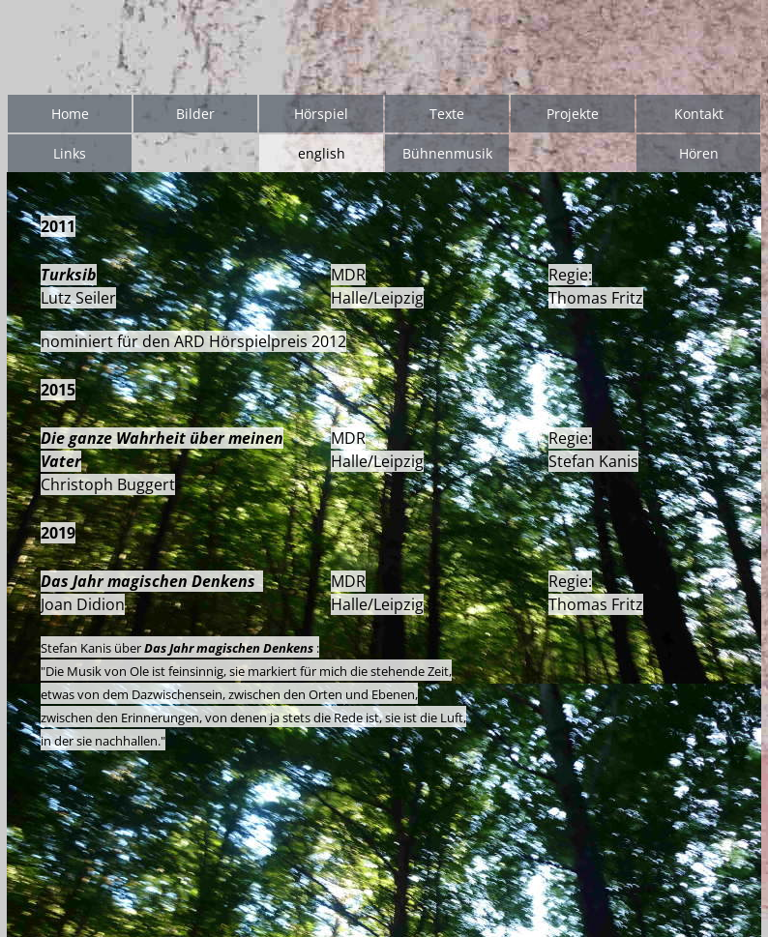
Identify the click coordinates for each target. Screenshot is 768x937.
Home (70, 113)
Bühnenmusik (447, 153)
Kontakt (699, 113)
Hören (699, 153)
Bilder (195, 113)
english (321, 153)
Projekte (572, 113)
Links (69, 153)
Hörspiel (321, 113)
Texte (446, 113)
